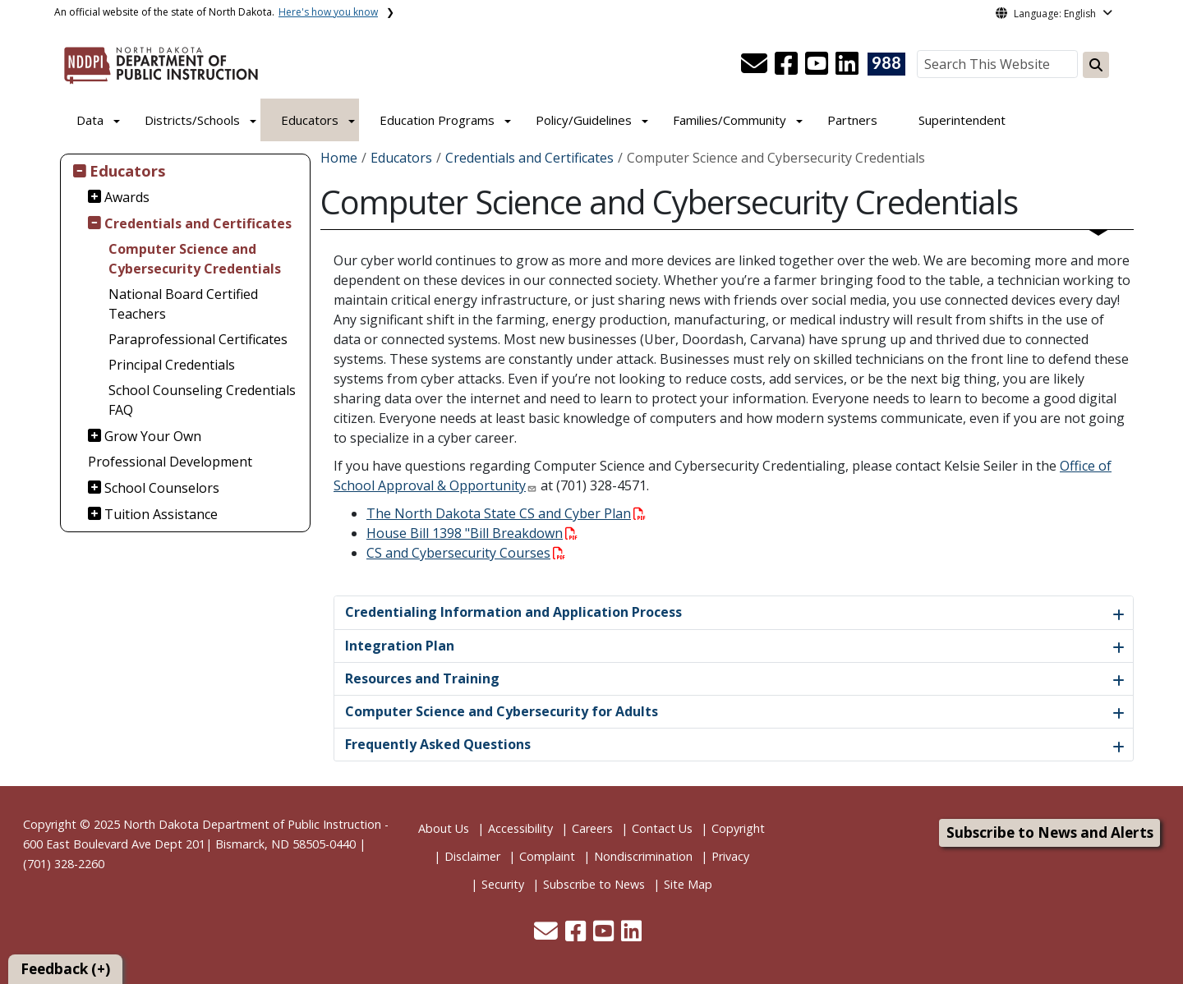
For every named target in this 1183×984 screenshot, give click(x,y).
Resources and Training (422, 678)
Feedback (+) (65, 968)
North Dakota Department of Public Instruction (252, 824)
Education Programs (437, 120)
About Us (443, 828)
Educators (309, 120)
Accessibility (520, 828)
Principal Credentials (171, 365)
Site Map (688, 884)
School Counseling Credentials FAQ (202, 400)
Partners (852, 120)
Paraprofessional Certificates (198, 339)
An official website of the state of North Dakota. (216, 12)
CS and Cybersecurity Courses (465, 553)
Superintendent (962, 120)
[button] (756, 68)
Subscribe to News (594, 884)
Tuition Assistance (161, 514)
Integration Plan (399, 646)
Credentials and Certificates (198, 223)
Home (338, 158)
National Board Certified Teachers (183, 304)
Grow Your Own (152, 436)
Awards (127, 197)
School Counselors (161, 488)
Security (502, 884)
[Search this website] (1096, 65)
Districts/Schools (192, 120)
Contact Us (662, 828)
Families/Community (729, 120)
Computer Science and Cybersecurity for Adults (501, 711)
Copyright (738, 828)
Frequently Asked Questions (438, 744)
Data (90, 120)
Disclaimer (472, 856)
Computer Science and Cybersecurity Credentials (194, 259)
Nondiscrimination (643, 856)
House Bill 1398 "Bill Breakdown (472, 533)
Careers (592, 828)
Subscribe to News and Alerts (1049, 832)
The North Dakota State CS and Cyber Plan (506, 513)
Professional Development (170, 462)
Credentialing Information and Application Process (513, 612)
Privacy (730, 856)
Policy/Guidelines (584, 120)
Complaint (547, 856)
